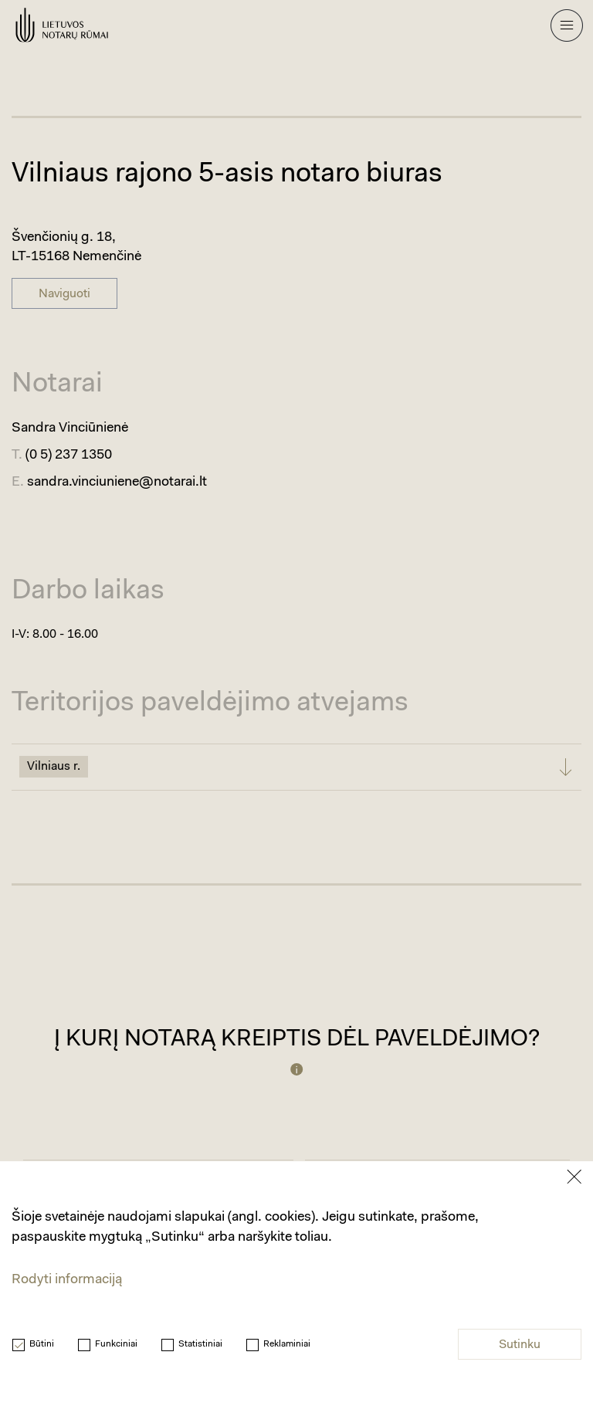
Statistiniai (191, 1345)
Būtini (33, 1345)
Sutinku (519, 1345)
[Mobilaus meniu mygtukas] (570, 28)
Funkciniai (107, 1345)
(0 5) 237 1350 (68, 455)
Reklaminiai (278, 1345)
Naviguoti (64, 294)
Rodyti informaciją (67, 1280)
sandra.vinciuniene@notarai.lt (117, 483)
